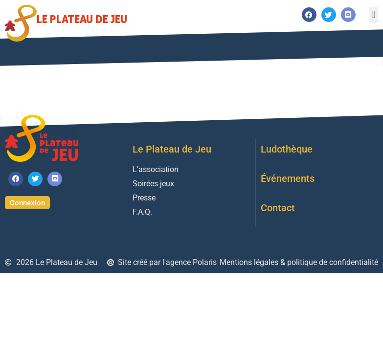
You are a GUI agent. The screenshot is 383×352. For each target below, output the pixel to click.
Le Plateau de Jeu (82, 18)
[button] (373, 15)
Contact (278, 208)
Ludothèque (287, 149)
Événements (288, 178)
